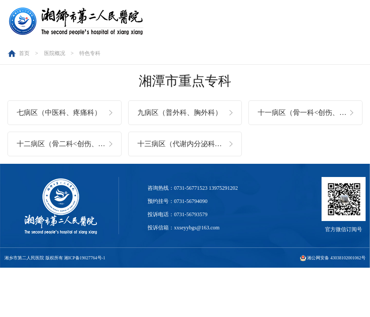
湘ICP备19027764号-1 (84, 257)
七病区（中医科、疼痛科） (59, 112)
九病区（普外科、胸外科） (179, 112)
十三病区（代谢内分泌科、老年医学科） (189, 143)
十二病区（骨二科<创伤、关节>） (69, 143)
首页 (24, 53)
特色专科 (89, 53)
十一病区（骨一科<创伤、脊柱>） (310, 112)
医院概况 (54, 53)
